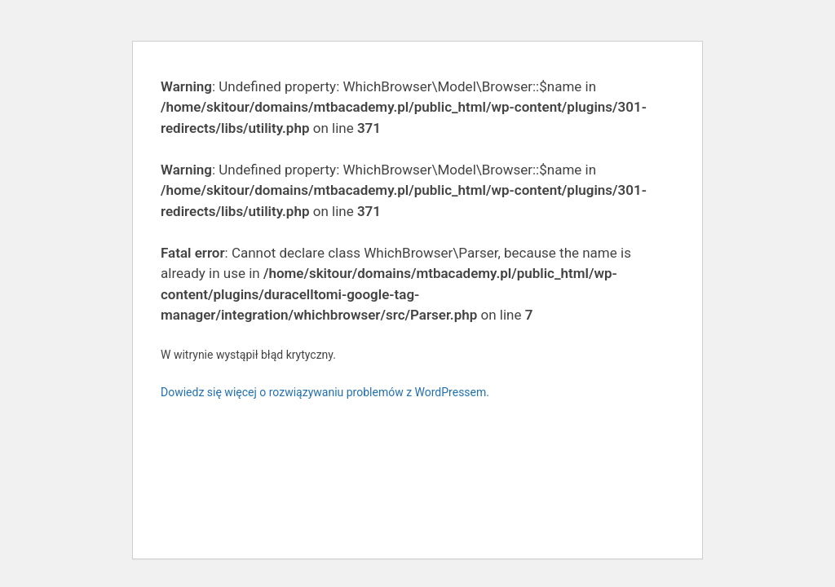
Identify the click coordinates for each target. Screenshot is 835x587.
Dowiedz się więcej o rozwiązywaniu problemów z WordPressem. (325, 392)
